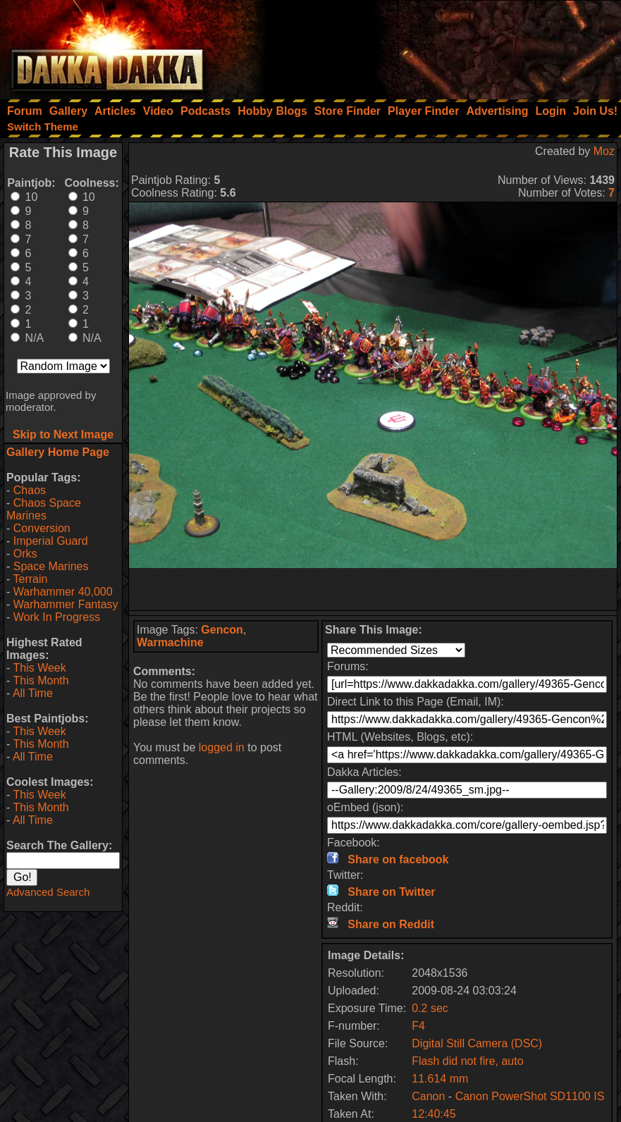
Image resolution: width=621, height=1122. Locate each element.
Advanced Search (48, 892)
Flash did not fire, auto (467, 1061)
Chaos (29, 490)
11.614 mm (440, 1079)
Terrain (30, 579)
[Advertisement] (431, 46)
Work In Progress (56, 617)
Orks (25, 554)
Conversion (41, 528)
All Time (33, 693)
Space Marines (51, 566)
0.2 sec (430, 1008)
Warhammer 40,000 (63, 592)
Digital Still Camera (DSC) (477, 1043)
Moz (604, 151)
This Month (40, 680)
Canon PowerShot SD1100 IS (530, 1096)
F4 (418, 1026)
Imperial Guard (50, 541)
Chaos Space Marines (43, 509)
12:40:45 (433, 1114)
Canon (428, 1096)
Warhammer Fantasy (65, 604)
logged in (222, 747)
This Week (39, 668)
